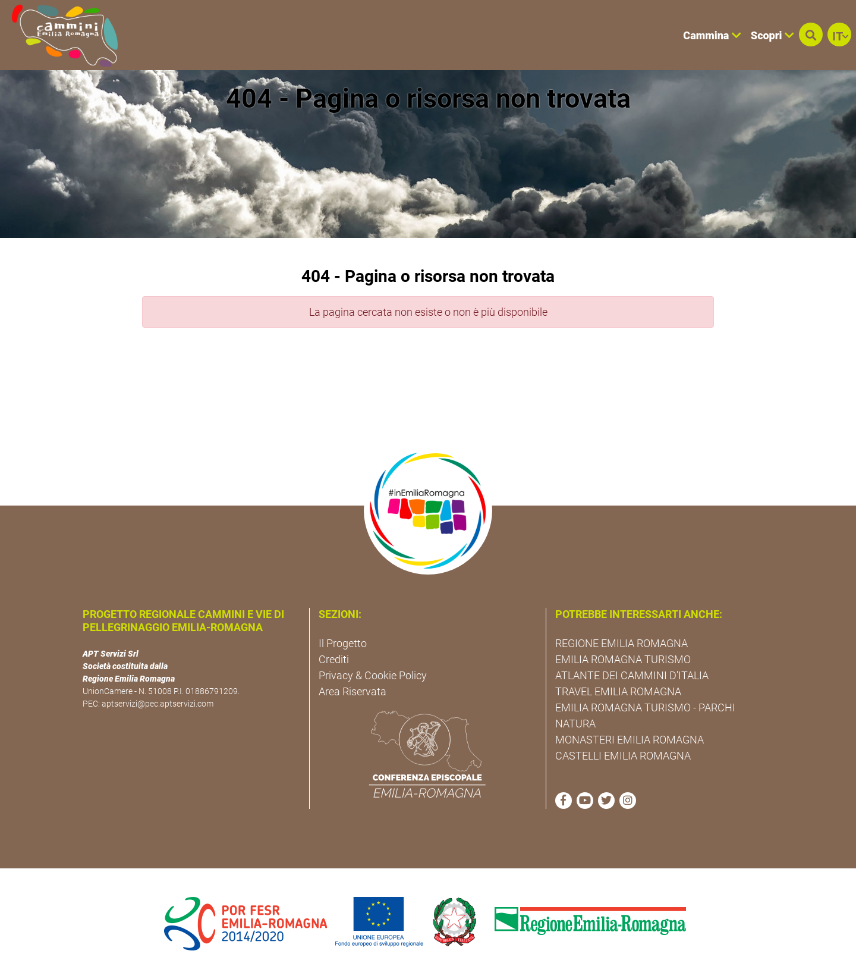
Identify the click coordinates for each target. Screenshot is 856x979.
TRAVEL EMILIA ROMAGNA (618, 691)
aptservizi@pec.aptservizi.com (157, 703)
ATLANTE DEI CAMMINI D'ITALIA (632, 675)
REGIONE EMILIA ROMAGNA (621, 643)
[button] (811, 34)
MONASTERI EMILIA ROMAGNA (629, 739)
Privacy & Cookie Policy (373, 675)
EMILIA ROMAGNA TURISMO (623, 659)
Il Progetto (343, 643)
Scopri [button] (772, 35)
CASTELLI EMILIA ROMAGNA (623, 755)
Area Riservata (352, 691)
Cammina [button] (712, 35)
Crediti (334, 659)
